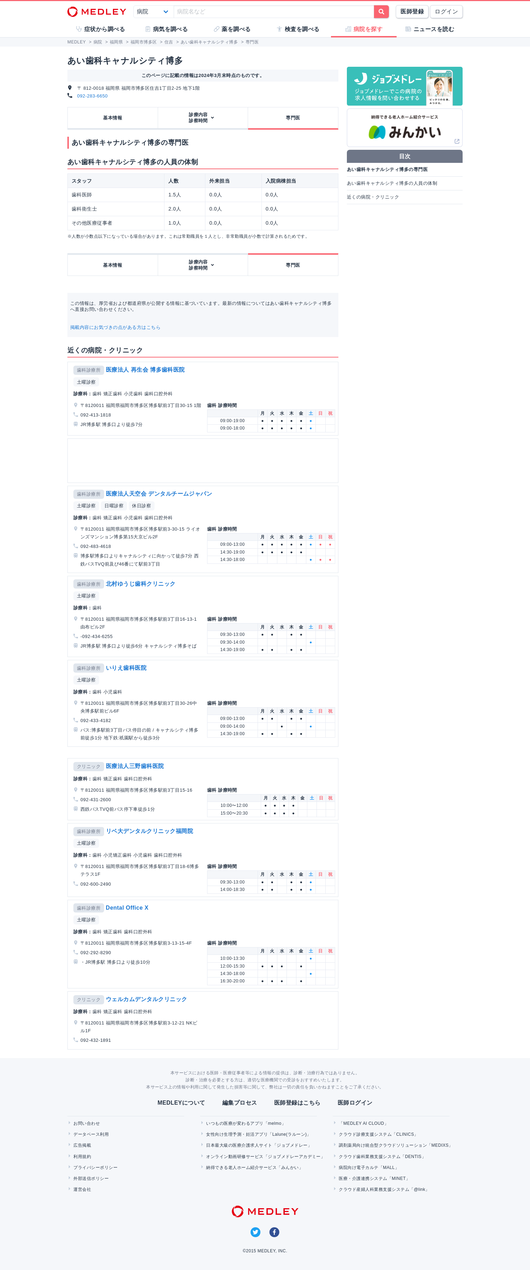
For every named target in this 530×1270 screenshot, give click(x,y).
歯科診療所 (89, 370)
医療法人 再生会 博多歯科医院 (145, 370)
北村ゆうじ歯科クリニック (141, 584)
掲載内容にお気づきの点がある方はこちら (115, 327)
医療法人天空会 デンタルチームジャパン (159, 494)
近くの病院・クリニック (373, 197)
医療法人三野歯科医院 (135, 766)
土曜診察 (86, 382)
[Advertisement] (204, 461)
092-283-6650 (92, 96)
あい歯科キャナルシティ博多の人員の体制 (392, 183)
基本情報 (112, 117)
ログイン (446, 11)
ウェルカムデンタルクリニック (146, 999)
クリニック (89, 766)
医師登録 (412, 11)
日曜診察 (114, 505)
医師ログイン (355, 1103)
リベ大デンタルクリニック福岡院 (149, 831)
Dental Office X (127, 908)
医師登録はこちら (297, 1103)
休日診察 (141, 505)
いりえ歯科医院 (126, 668)
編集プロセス (239, 1103)
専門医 (293, 117)
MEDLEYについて (181, 1103)
